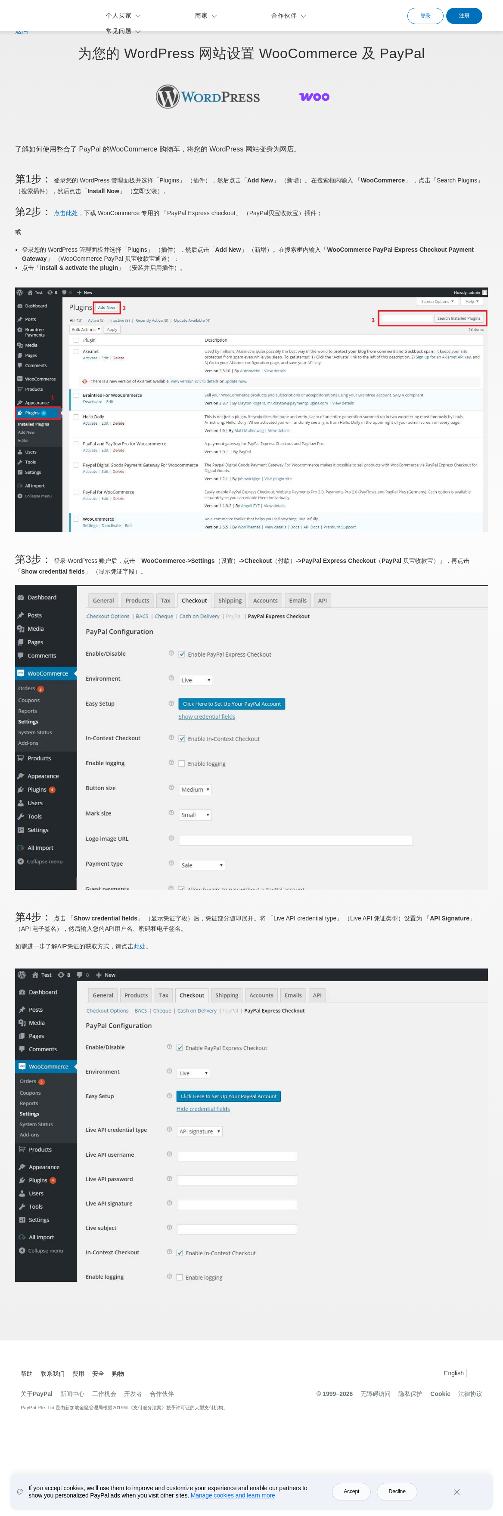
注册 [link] (464, 15)
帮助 (27, 1373)
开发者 (133, 1393)
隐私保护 (410, 1393)
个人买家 (119, 15)
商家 (201, 15)
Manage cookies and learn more (233, 1495)
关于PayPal (37, 1393)
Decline (397, 1491)
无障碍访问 (375, 1393)
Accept (351, 1491)
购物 (118, 1373)
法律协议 (470, 1393)
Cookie (440, 1393)
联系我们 (52, 1373)
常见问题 (119, 31)
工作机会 (104, 1393)
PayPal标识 (50, 14)
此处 (140, 946)
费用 (78, 1373)
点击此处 (66, 213)
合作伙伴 (284, 15)
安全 (98, 1373)
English (454, 1373)
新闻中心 (72, 1393)
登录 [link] (425, 16)
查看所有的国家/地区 (475, 1375)
